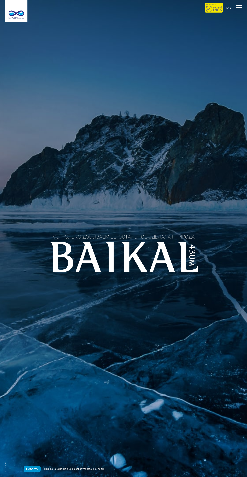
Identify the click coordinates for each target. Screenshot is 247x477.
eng (228, 8)
